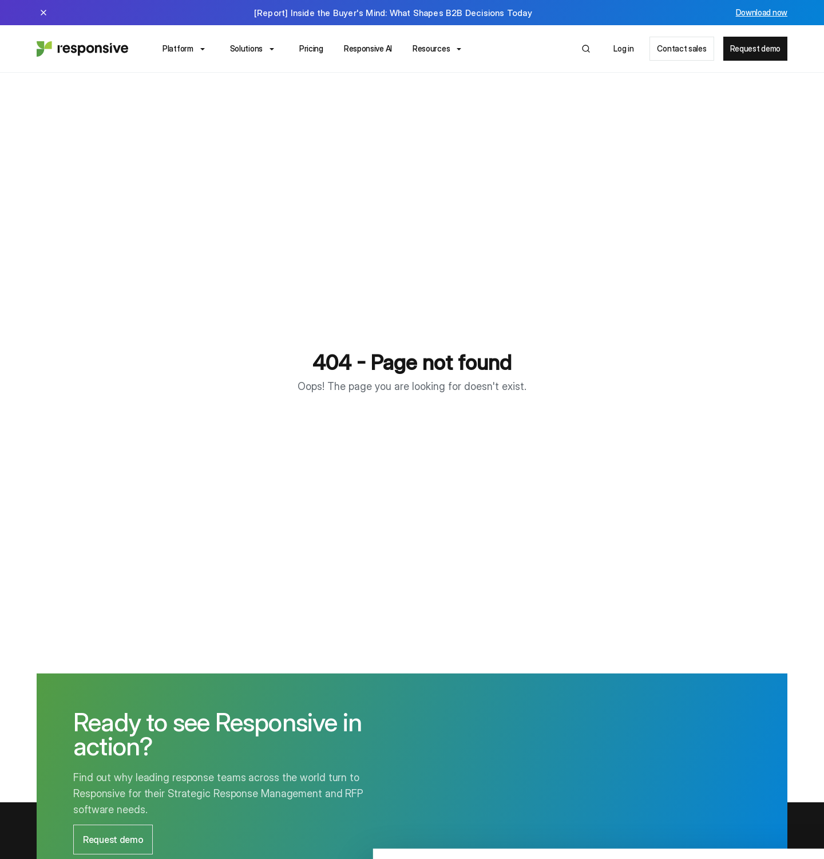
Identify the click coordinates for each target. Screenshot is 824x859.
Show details (176, 836)
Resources (439, 49)
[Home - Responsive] (82, 49)
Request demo (755, 48)
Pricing (311, 48)
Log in (623, 48)
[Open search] (586, 48)
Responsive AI (368, 48)
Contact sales (681, 48)
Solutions (254, 49)
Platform (186, 49)
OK (728, 780)
